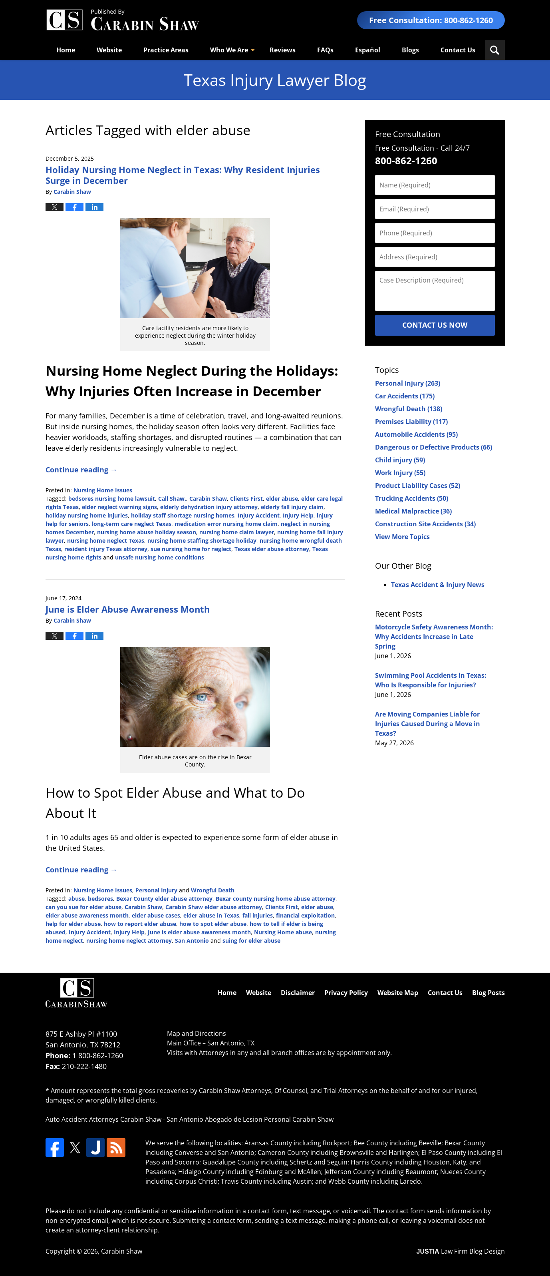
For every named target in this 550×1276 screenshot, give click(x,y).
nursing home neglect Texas (105, 540)
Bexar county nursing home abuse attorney (276, 898)
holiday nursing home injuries (87, 515)
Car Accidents (405, 396)
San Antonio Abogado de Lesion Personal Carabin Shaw (250, 1119)
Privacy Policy (346, 992)
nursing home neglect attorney (129, 940)
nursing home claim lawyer (236, 532)
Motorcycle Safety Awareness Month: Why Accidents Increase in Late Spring (434, 637)
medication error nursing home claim (226, 524)
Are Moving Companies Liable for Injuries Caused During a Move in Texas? (427, 724)
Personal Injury (156, 890)
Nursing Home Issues (102, 490)
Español (367, 50)
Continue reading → (81, 469)
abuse (76, 898)
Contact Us (458, 50)
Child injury (400, 460)
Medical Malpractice (413, 511)
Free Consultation (407, 134)
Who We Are (229, 50)
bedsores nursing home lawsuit (111, 498)
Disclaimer (298, 992)
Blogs (410, 50)
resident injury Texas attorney (105, 549)
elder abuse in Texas (211, 915)
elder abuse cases (156, 915)
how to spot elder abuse (212, 924)
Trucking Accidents (411, 498)
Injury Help (298, 515)
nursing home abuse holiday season (146, 532)
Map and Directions (196, 1033)
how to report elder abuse (140, 924)
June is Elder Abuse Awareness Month (128, 609)
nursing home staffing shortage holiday (201, 540)
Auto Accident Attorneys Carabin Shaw (103, 1119)
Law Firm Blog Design (461, 1251)
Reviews (283, 50)
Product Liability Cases (417, 485)
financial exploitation (305, 915)
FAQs (325, 50)
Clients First (246, 498)
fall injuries (257, 915)
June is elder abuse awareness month (199, 932)
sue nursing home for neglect (191, 549)
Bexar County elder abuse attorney (164, 898)
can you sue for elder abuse (83, 907)
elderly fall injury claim (292, 507)
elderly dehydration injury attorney (209, 507)
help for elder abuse (73, 924)
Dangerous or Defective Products (433, 447)
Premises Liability (411, 421)
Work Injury (400, 472)
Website (109, 50)
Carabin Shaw (208, 498)
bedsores (100, 898)
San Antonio (192, 940)
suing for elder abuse (251, 940)
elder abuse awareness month (87, 915)
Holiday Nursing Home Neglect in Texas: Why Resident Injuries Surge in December (183, 174)
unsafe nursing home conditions (159, 557)
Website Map (397, 992)
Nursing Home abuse (283, 932)
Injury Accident (259, 515)
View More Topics (402, 536)
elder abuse (282, 498)
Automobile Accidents (416, 434)
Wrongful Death (212, 890)
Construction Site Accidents (425, 524)
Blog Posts (488, 992)
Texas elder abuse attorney (271, 549)
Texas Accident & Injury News (437, 584)
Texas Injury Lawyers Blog (123, 20)
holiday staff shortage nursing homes (182, 515)
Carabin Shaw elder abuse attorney (213, 907)
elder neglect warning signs (119, 507)
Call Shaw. (172, 498)
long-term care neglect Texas (131, 524)
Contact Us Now (434, 325)
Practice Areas (166, 50)
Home (65, 50)
